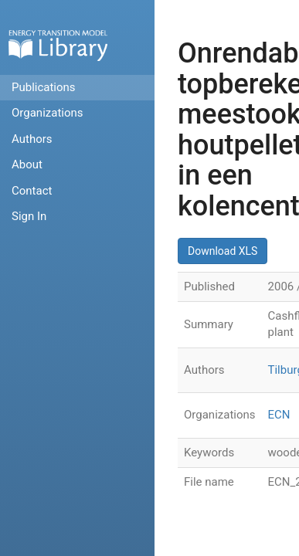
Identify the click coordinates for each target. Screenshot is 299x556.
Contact (32, 191)
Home (58, 45)
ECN (279, 415)
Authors (32, 139)
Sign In (29, 216)
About (27, 164)
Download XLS (222, 251)
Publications (44, 87)
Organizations (47, 113)
